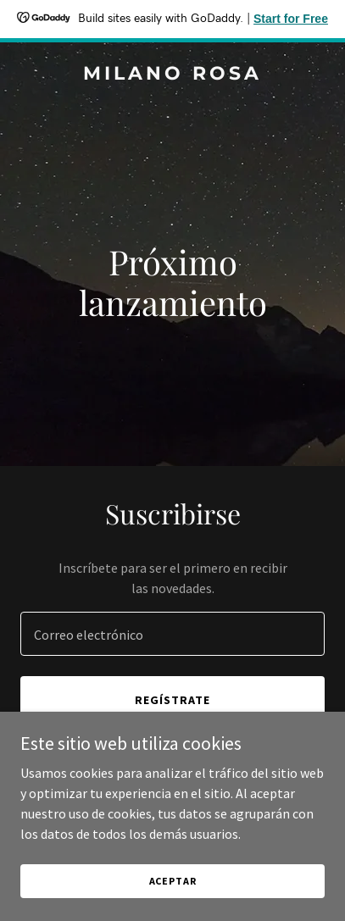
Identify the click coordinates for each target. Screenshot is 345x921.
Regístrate (172, 699)
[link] (172, 74)
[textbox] (172, 634)
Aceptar (173, 880)
